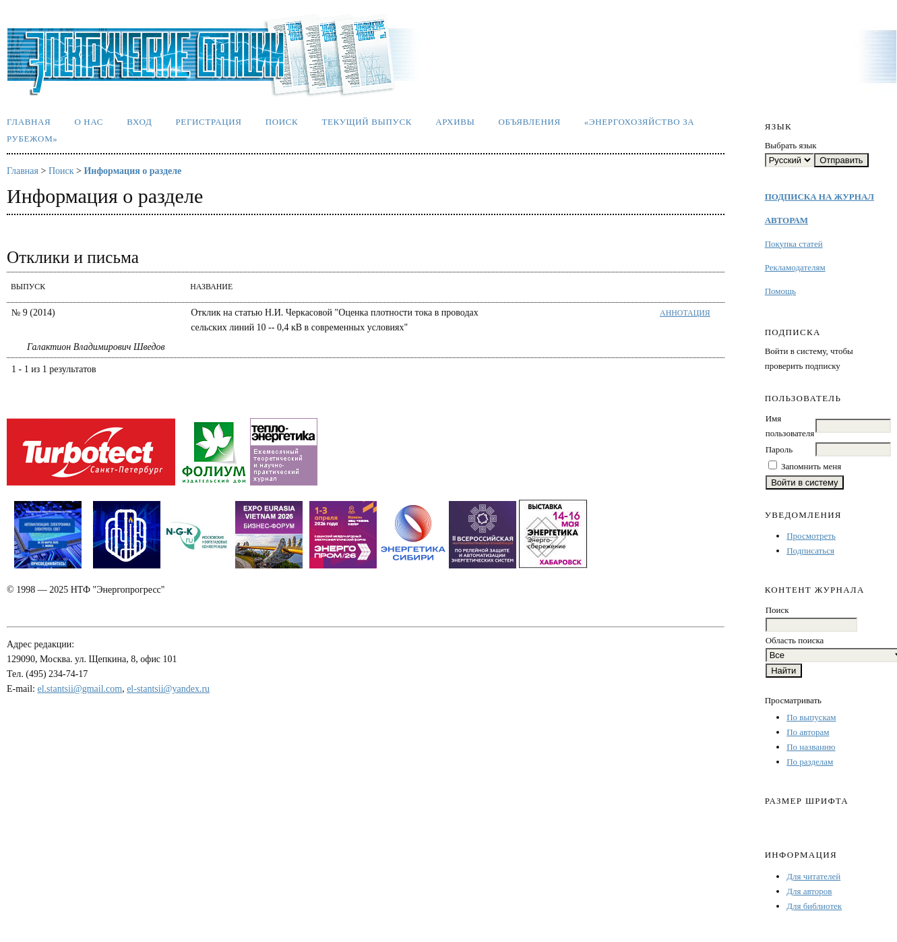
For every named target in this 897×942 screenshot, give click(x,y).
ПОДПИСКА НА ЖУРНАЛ (819, 197)
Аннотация (685, 313)
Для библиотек (814, 906)
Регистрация (208, 122)
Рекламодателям (795, 267)
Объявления (530, 122)
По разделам (809, 762)
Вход (139, 122)
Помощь (780, 291)
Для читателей (813, 876)
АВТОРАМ (786, 220)
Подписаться (810, 551)
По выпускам (811, 717)
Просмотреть (811, 536)
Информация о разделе (132, 171)
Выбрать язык (791, 145)
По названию (810, 747)
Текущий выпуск (366, 122)
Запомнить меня (811, 466)
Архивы (454, 122)
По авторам (807, 732)
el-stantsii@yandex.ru (168, 689)
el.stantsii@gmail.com (80, 689)
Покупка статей (794, 244)
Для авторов (809, 891)
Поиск (282, 122)
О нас (88, 122)
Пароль (779, 449)
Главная (29, 122)
